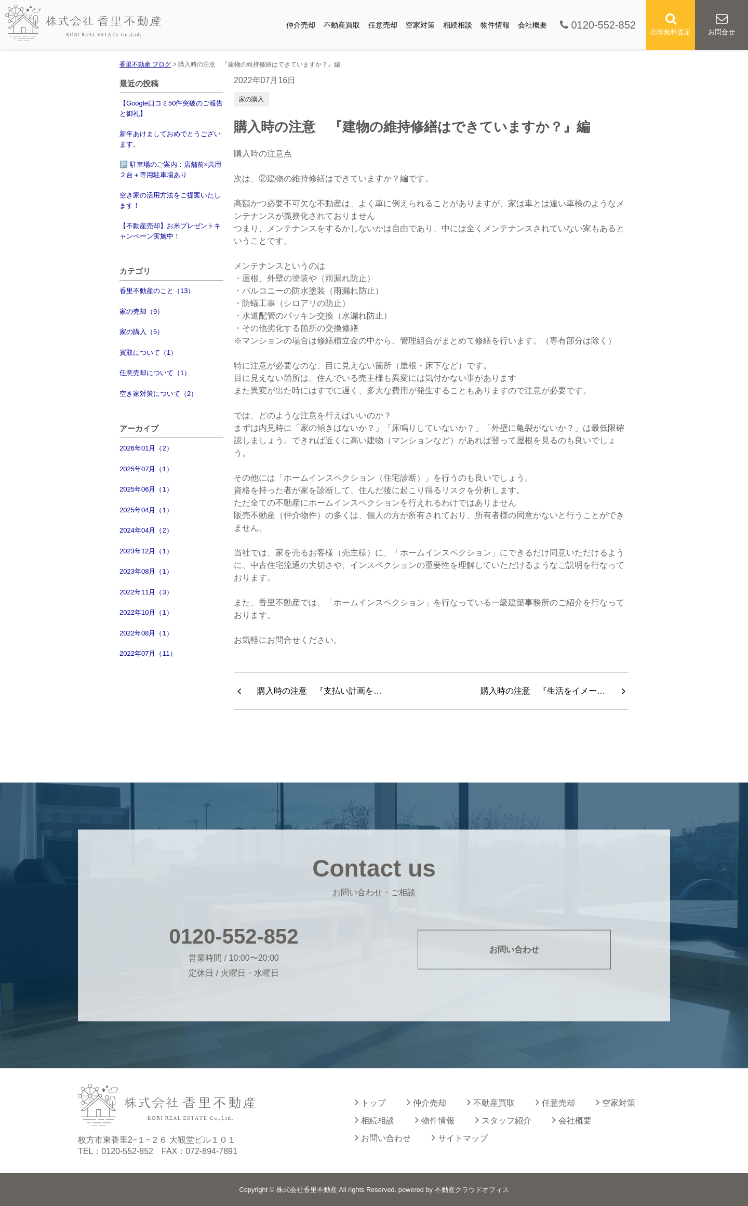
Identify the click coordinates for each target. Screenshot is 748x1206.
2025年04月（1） (146, 510)
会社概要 (532, 25)
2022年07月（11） (148, 653)
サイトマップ (460, 1137)
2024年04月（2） (146, 530)
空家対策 (420, 25)
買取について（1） (148, 352)
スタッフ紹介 (503, 1120)
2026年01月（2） (146, 448)
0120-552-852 (598, 25)
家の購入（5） (141, 332)
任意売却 (382, 25)
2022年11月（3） (146, 592)
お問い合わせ (514, 949)
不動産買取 (342, 25)
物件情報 (495, 25)
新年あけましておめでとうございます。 (170, 139)
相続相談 (457, 25)
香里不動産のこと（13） (156, 291)
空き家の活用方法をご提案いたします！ (170, 200)
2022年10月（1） (146, 612)
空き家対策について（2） (158, 393)
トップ (370, 1102)
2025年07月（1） (146, 469)
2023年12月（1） (146, 551)
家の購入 (251, 99)
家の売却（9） (141, 311)
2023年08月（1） (146, 571)
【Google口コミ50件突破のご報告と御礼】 (171, 108)
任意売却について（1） (155, 373)
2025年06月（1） (146, 489)
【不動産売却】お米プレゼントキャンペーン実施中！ (170, 231)
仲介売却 (300, 25)
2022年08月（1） (146, 633)
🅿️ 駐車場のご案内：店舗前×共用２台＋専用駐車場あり (170, 170)
